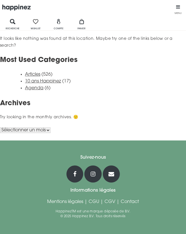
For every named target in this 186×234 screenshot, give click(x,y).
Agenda (34, 88)
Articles (32, 74)
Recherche (13, 24)
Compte (58, 24)
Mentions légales (65, 202)
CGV (110, 202)
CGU (94, 202)
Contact (130, 202)
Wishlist (36, 24)
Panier (81, 24)
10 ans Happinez (43, 81)
